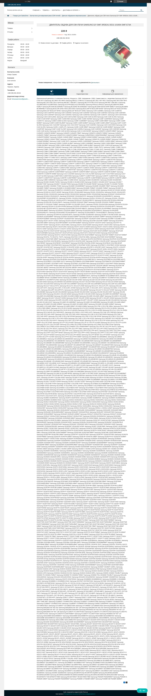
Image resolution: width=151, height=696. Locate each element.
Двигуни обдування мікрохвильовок (74, 15)
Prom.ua (85, 692)
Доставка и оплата (70, 10)
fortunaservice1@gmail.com (21, 99)
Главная (36, 10)
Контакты (56, 10)
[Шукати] (141, 10)
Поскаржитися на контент (71, 694)
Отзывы (10, 32)
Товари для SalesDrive (20, 15)
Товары (45, 10)
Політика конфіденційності (87, 694)
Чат (142, 690)
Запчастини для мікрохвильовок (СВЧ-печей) (45, 15)
